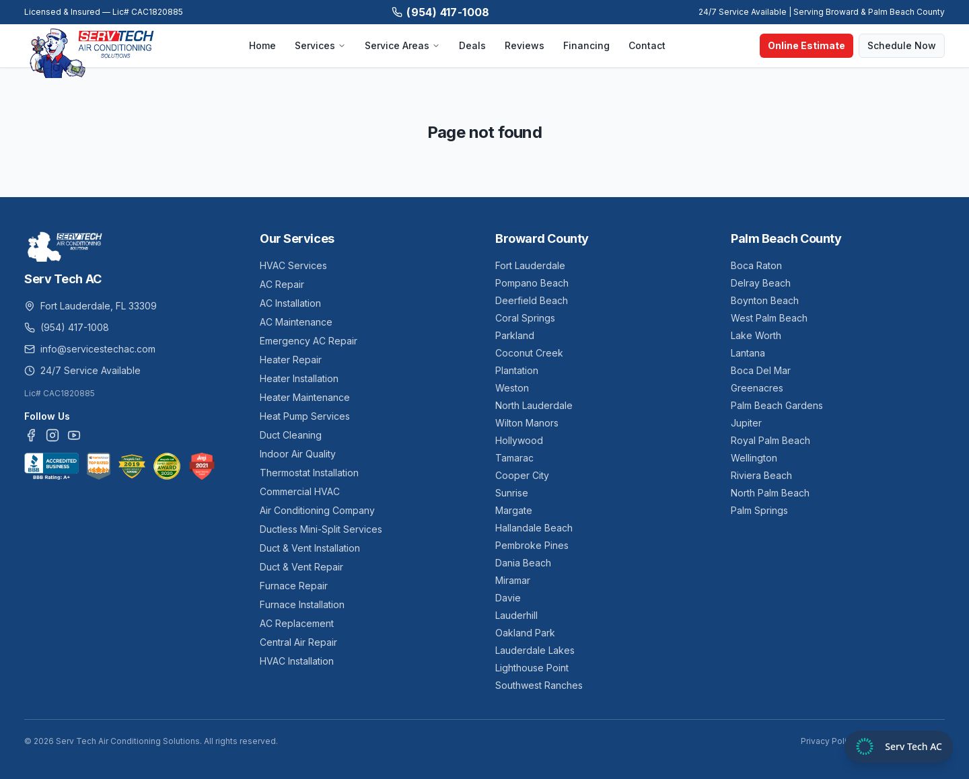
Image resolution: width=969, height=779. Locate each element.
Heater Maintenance (305, 397)
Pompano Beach (532, 283)
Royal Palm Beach (770, 440)
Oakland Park (525, 632)
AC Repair (282, 284)
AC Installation (290, 303)
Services (320, 45)
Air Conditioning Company (317, 510)
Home (262, 45)
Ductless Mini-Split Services (321, 529)
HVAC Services (293, 265)
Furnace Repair (294, 585)
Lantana (748, 353)
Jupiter (746, 423)
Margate (513, 510)
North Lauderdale (534, 405)
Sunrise (511, 492)
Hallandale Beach (534, 527)
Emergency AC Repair (308, 340)
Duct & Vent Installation (310, 548)
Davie (508, 597)
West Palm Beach (769, 318)
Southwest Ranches (539, 685)
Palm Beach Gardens (777, 405)
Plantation (516, 370)
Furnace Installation (302, 604)
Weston (512, 388)
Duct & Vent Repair (301, 566)
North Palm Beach (770, 492)
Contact (647, 45)
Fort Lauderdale (530, 265)
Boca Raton (756, 265)
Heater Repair (291, 359)
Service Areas (402, 45)
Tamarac (514, 457)
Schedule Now (901, 45)
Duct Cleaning (291, 435)
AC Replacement (297, 623)
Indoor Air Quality (298, 453)
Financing (586, 45)
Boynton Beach (765, 300)
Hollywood (519, 440)
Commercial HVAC (300, 491)
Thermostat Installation (309, 472)
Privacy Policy (828, 741)
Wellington (754, 457)
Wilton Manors (527, 423)
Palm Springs (759, 510)
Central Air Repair (298, 642)
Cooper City (522, 475)
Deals (472, 45)
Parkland (514, 335)
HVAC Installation (297, 661)
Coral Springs (525, 318)
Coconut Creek (529, 353)
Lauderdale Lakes (535, 650)
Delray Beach (761, 283)
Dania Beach (523, 562)
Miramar (512, 580)
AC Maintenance (296, 322)
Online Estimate (806, 45)
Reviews (524, 45)
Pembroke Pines (532, 545)
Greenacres (757, 388)
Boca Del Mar (761, 370)
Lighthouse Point (532, 667)
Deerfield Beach (531, 300)
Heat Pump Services (305, 416)
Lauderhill (516, 615)
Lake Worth (756, 335)
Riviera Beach (761, 475)
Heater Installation (299, 378)
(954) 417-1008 (441, 12)
